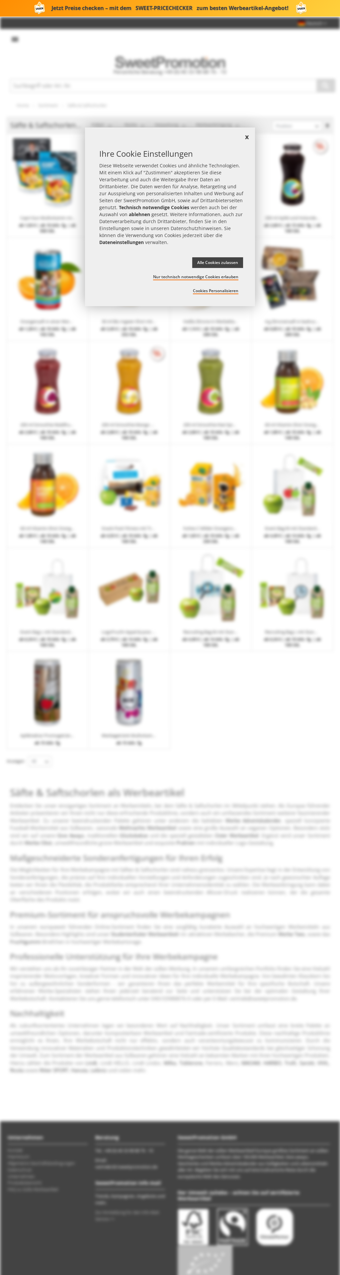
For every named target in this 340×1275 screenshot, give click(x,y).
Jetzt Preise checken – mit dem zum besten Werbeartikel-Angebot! (170, 8)
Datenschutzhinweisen (196, 228)
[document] (170, 217)
